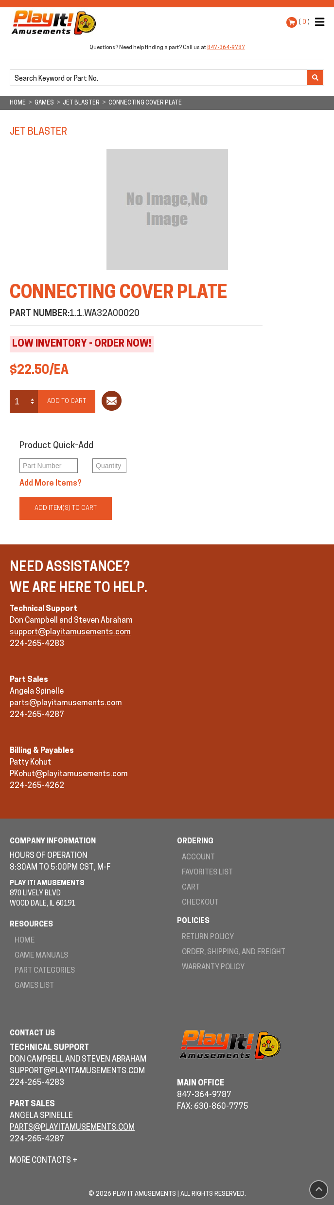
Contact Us (32, 1033)
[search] (159, 78)
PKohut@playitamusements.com (69, 774)
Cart (191, 887)
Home (25, 940)
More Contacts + (43, 1161)
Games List (34, 986)
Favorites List (207, 872)
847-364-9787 (226, 48)
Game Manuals (41, 956)
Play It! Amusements (56, 22)
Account (198, 857)
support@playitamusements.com (70, 632)
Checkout (200, 903)
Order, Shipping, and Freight (233, 952)
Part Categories (45, 971)
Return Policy (208, 937)
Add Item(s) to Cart (66, 508)
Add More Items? (50, 484)
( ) (304, 22)
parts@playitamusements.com (66, 703)
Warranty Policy (213, 967)
